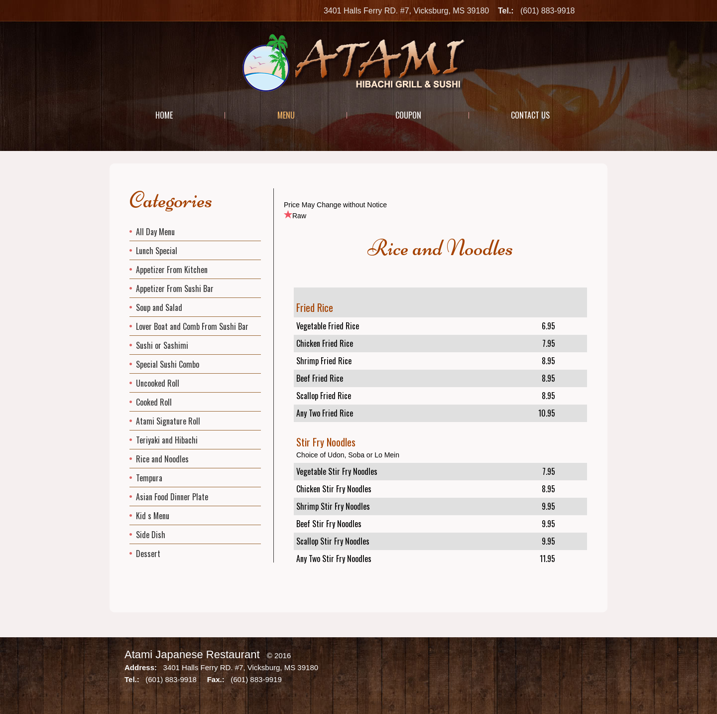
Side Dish (150, 535)
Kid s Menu (152, 516)
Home (164, 115)
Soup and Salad (159, 307)
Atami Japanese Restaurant (192, 654)
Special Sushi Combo (167, 364)
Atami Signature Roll (168, 421)
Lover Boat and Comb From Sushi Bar (192, 326)
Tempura (149, 478)
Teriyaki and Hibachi (167, 440)
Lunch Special (156, 251)
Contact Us (530, 115)
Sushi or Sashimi (162, 345)
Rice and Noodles (162, 459)
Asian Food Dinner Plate (172, 497)
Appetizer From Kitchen (172, 270)
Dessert (148, 554)
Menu (286, 115)
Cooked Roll (154, 402)
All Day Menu (155, 232)
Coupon (408, 115)
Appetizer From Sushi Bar (175, 288)
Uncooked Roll (157, 383)
